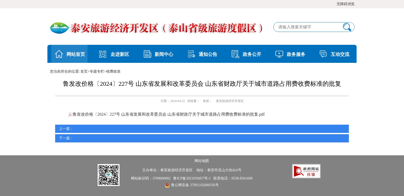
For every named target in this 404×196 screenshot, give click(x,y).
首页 (84, 71)
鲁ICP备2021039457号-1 (192, 178)
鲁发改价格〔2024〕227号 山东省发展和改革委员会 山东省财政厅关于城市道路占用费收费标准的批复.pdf (167, 114)
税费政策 (113, 71)
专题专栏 (97, 71)
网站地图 (202, 161)
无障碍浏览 (345, 4)
